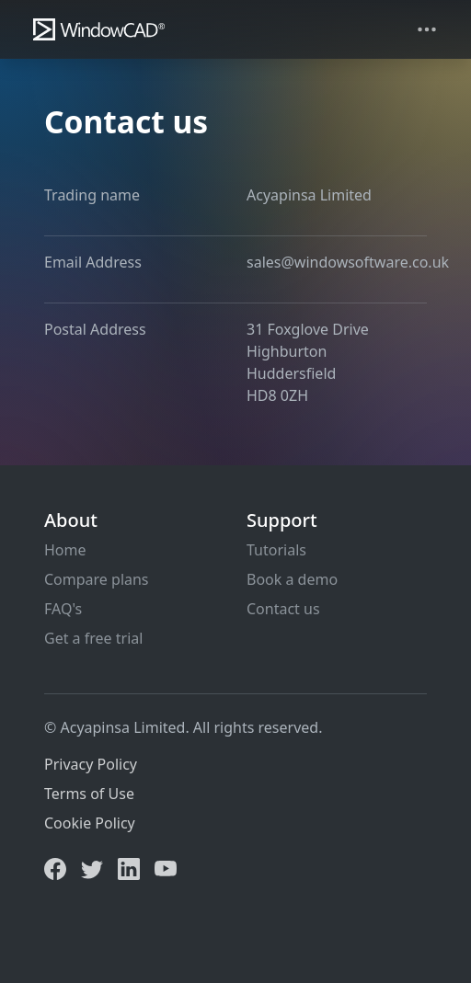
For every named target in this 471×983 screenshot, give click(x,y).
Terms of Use (89, 793)
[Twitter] (92, 867)
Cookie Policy (89, 823)
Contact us (283, 609)
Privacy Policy (90, 764)
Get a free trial (93, 638)
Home (65, 550)
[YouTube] (166, 867)
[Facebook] (55, 867)
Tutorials (276, 550)
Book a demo (292, 579)
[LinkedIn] (129, 867)
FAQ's (63, 609)
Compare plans (96, 579)
